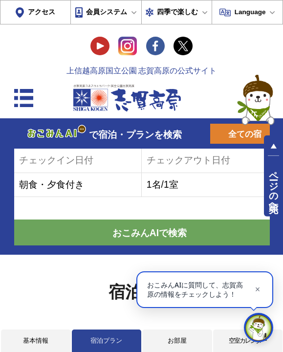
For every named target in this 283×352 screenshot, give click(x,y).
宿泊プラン (106, 340)
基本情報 (35, 340)
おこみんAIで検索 (149, 233)
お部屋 (177, 340)
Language (250, 12)
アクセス (41, 12)
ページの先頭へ (273, 186)
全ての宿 (244, 134)
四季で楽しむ (177, 12)
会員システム (106, 12)
